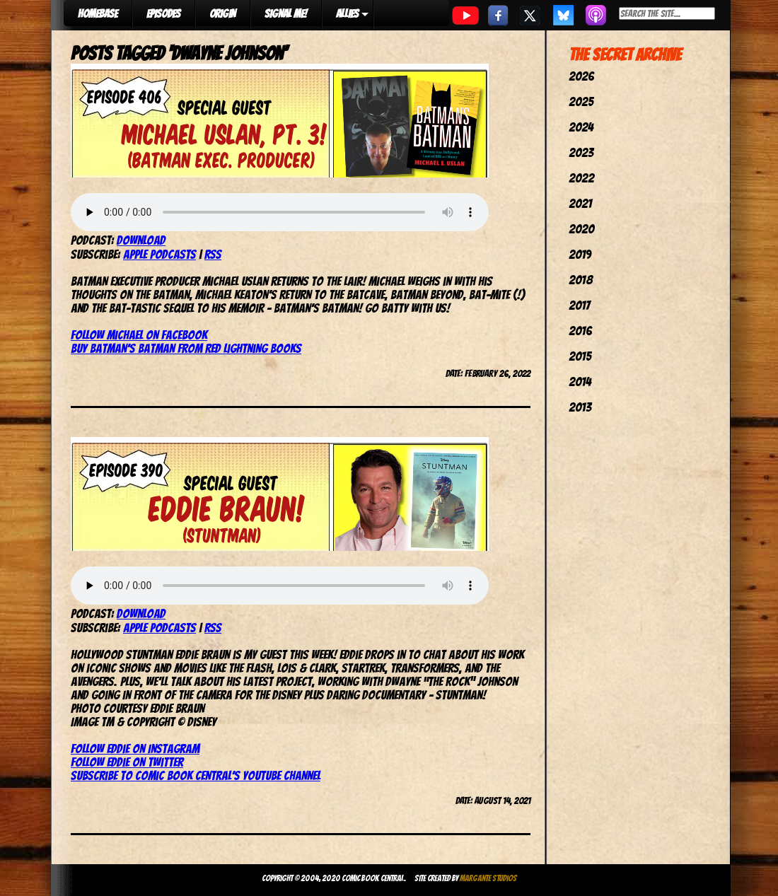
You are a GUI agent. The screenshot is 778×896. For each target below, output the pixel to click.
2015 (580, 356)
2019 (580, 254)
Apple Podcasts (159, 254)
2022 (581, 178)
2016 (580, 330)
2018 (581, 279)
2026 (581, 76)
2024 (581, 127)
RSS (212, 254)
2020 (581, 228)
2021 (580, 203)
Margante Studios (488, 878)
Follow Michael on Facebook (139, 335)
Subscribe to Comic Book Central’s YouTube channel (195, 775)
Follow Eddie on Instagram (135, 748)
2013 (580, 407)
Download (141, 240)
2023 (581, 152)
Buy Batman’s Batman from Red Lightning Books (186, 348)
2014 (580, 381)
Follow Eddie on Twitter (127, 762)
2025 (581, 101)
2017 (579, 305)
